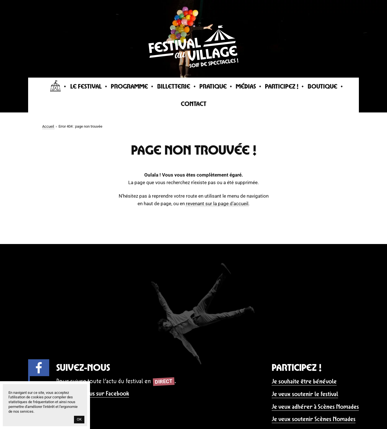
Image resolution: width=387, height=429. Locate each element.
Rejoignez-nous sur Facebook (92, 393)
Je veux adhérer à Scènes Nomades (315, 406)
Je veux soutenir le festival (305, 394)
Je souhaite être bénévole (304, 381)
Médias (246, 86)
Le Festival (86, 86)
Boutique (322, 86)
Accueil (48, 126)
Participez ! (281, 86)
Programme (129, 86)
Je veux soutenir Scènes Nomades (314, 419)
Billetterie (173, 86)
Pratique (213, 86)
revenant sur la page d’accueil (217, 203)
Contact (193, 103)
